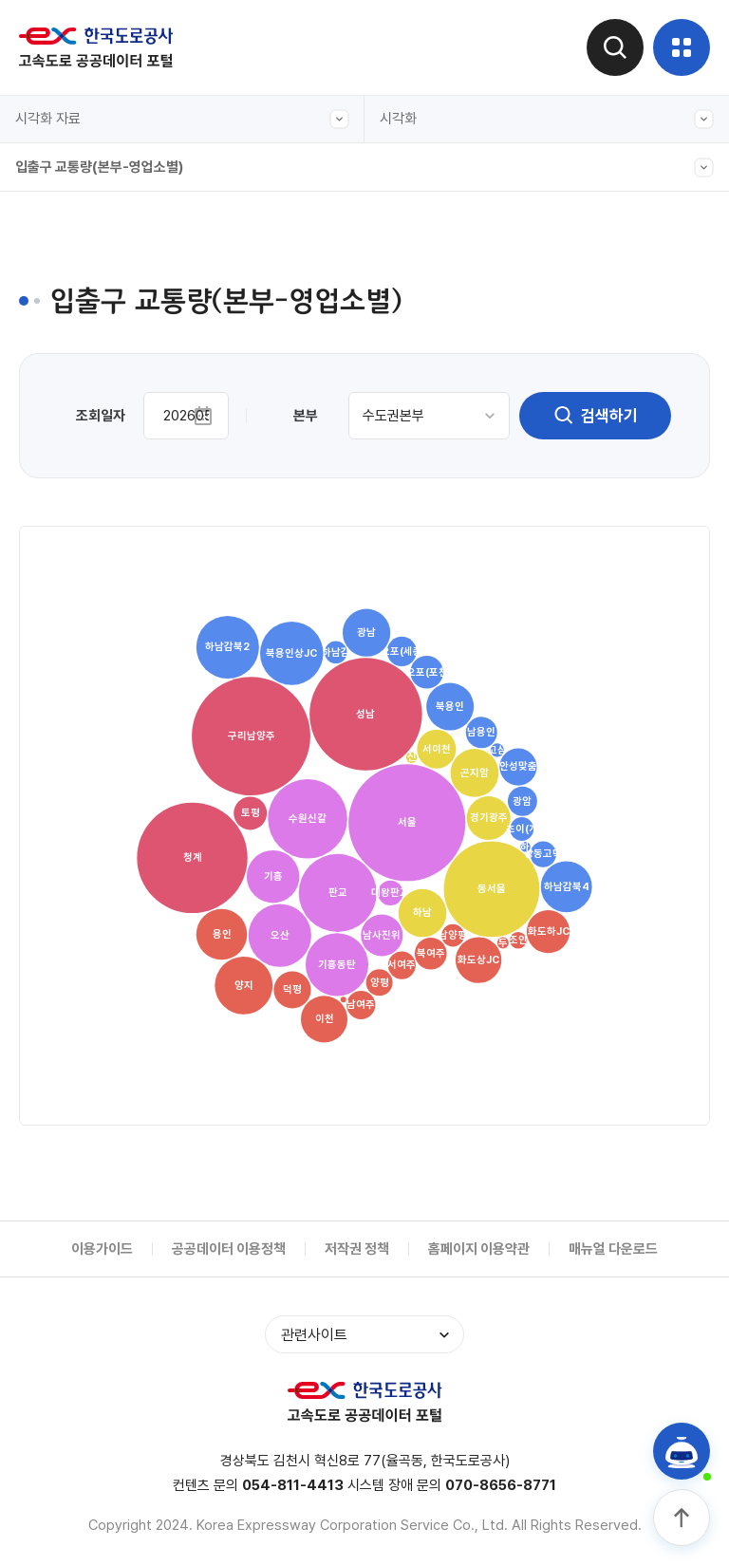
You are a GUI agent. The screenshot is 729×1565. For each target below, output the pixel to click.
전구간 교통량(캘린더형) (101, 257)
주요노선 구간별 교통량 (97, 388)
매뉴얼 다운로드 (613, 1249)
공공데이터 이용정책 (229, 1249)
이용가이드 (102, 1249)
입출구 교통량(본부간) (95, 300)
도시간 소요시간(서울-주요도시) (123, 475)
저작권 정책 (357, 1249)
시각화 (547, 119)
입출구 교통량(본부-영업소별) (364, 167)
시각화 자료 (182, 119)
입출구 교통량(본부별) (95, 606)
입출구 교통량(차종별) (95, 431)
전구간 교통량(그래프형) (101, 213)
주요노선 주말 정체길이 (97, 519)
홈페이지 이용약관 (479, 1249)
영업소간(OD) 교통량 (92, 562)
